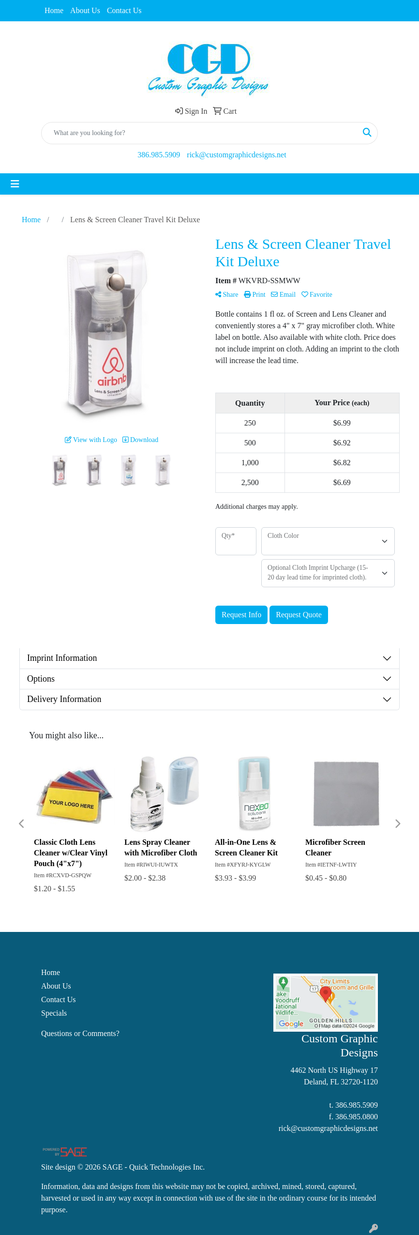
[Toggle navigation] (15, 184)
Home (54, 10)
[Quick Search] (199, 133)
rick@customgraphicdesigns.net (236, 155)
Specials (54, 1013)
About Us (85, 10)
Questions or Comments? (80, 1033)
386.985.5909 (158, 155)
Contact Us (124, 10)
